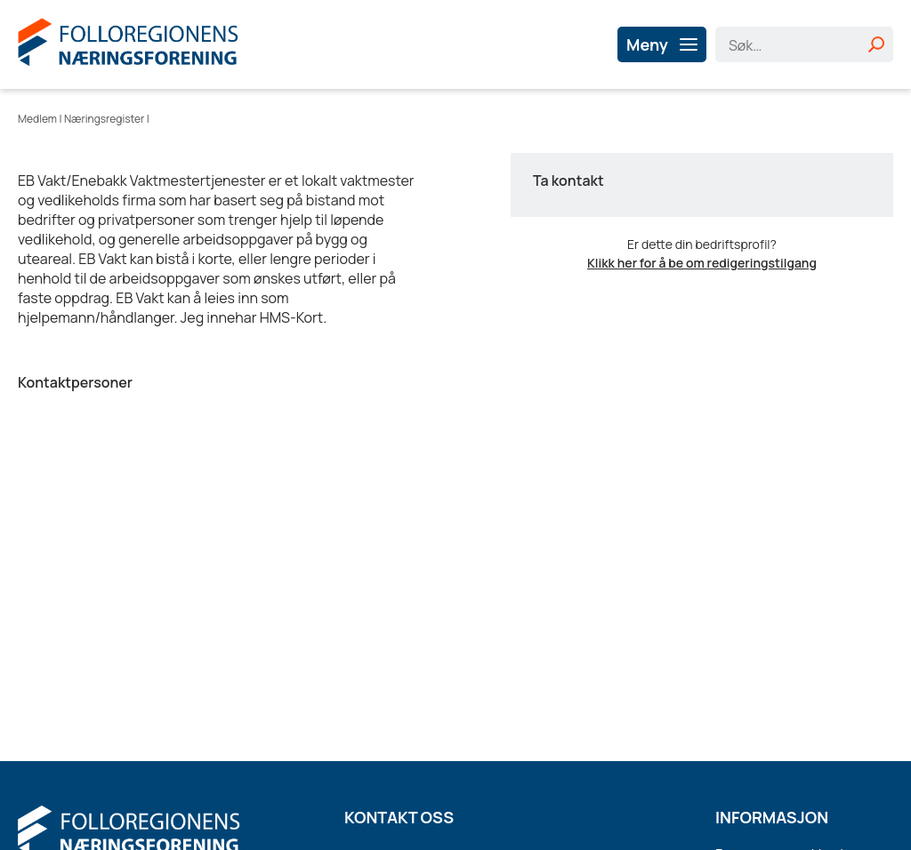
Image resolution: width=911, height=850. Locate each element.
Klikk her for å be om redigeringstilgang (702, 262)
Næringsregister (104, 118)
